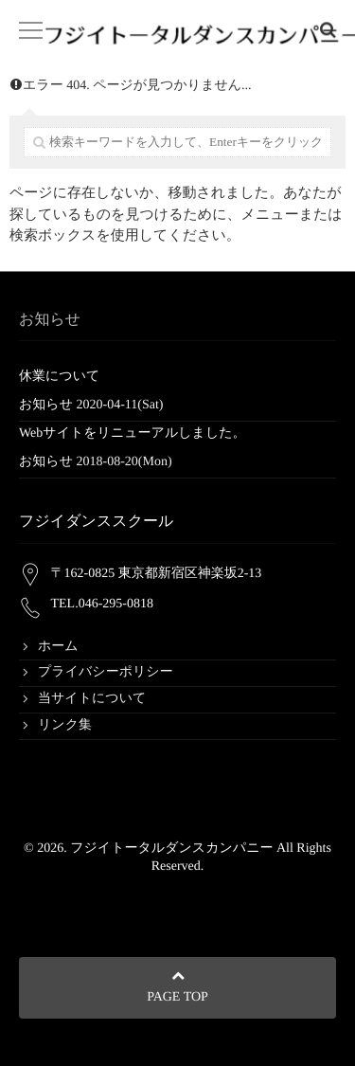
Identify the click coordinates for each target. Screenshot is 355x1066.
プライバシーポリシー (105, 672)
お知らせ (46, 405)
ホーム (58, 647)
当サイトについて (92, 699)
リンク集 (65, 725)
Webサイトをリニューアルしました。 (132, 433)
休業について (59, 377)
